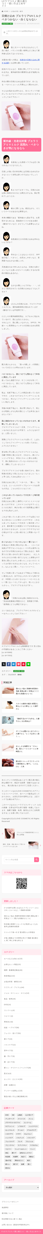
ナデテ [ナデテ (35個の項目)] (18, 1134)
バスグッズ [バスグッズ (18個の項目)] (20, 1138)
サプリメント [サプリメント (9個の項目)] (9, 1126)
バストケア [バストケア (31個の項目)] (31, 1138)
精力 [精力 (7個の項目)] (28, 1160)
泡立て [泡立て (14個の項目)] (23, 1157)
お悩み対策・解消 (17, 11)
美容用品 (9, 976)
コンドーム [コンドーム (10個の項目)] (27, 1122)
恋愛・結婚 (10, 1085)
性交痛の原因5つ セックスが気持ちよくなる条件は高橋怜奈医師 (21, 925)
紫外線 (19, 674)
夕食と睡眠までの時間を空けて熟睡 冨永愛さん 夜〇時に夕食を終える (21, 939)
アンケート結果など (13, 1091)
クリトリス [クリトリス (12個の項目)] (21, 1119)
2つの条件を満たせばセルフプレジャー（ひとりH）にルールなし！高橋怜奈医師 (21, 909)
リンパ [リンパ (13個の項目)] (32, 1149)
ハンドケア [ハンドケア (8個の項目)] (9, 1138)
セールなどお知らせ (13, 959)
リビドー (8, 1016)
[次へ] (21, 845)
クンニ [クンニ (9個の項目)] (31, 1119)
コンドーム (9, 1010)
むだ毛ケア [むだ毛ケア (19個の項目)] (29, 1115)
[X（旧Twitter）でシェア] (4, 664)
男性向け (8, 1022)
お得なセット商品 (12, 964)
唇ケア (8, 1039)
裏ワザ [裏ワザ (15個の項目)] (15, 1164)
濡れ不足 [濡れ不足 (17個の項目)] (8, 1160)
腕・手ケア (9, 1056)
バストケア (10, 1045)
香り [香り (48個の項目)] (29, 1164)
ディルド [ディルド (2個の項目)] (21, 1130)
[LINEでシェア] (28, 664)
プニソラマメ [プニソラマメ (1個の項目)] (9, 1145)
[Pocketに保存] (19, 664)
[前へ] (21, 833)
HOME (5, 11)
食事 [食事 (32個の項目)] (22, 1164)
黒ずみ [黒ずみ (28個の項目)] (7, 1168)
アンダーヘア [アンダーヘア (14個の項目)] (9, 1119)
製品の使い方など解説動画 (16, 1096)
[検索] (36, 859)
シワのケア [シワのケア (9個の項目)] (21, 1126)
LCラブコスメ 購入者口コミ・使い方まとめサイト (14, 3)
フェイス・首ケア (12, 1033)
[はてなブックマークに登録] (14, 664)
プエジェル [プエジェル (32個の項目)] (29, 1141)
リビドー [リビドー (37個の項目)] (8, 1149)
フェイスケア (12, 674)
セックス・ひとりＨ (13, 1079)
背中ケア (8, 1050)
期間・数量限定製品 (13, 970)
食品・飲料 (10, 999)
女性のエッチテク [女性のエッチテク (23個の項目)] (26, 1153)
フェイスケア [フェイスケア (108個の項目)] (9, 1141)
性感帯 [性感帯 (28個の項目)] (15, 1157)
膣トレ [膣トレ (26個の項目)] (7, 1164)
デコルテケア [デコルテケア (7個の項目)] (31, 1130)
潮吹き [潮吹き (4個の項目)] (31, 1157)
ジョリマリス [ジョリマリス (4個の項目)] (33, 1126)
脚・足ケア (9, 1062)
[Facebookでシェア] (9, 664)
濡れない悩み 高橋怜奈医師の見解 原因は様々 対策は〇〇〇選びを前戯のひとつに (21, 917)
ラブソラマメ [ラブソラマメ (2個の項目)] (22, 1145)
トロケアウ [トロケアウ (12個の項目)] (9, 1134)
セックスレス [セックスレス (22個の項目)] (9, 1130)
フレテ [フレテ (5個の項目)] (20, 1141)
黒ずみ (7, 1073)
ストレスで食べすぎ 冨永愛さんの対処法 (19, 932)
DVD (7, 1005)
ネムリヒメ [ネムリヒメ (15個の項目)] (28, 1134)
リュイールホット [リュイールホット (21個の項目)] (21, 1149)
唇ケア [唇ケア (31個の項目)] (14, 1153)
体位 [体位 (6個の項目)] (6, 1153)
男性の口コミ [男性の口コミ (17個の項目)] (19, 1160)
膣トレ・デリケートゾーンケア (17, 1068)
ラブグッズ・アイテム (14, 987)
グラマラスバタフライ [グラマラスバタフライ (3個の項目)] (12, 1122)
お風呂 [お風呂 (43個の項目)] (20, 1115)
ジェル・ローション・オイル (16, 993)
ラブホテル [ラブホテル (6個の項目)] (34, 1145)
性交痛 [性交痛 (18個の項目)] (7, 1157)
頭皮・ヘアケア (11, 1027)
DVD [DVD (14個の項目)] (6, 1115)
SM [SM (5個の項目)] (13, 1115)
